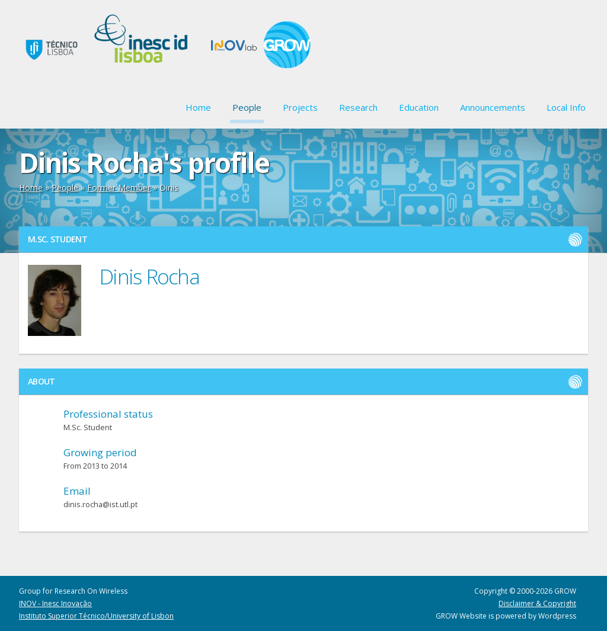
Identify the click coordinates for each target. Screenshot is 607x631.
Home (198, 107)
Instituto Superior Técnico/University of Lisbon (96, 616)
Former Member (119, 187)
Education (419, 107)
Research (358, 107)
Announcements (492, 107)
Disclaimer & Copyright (537, 603)
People (246, 107)
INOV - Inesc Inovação (55, 603)
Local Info (566, 107)
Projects (300, 107)
